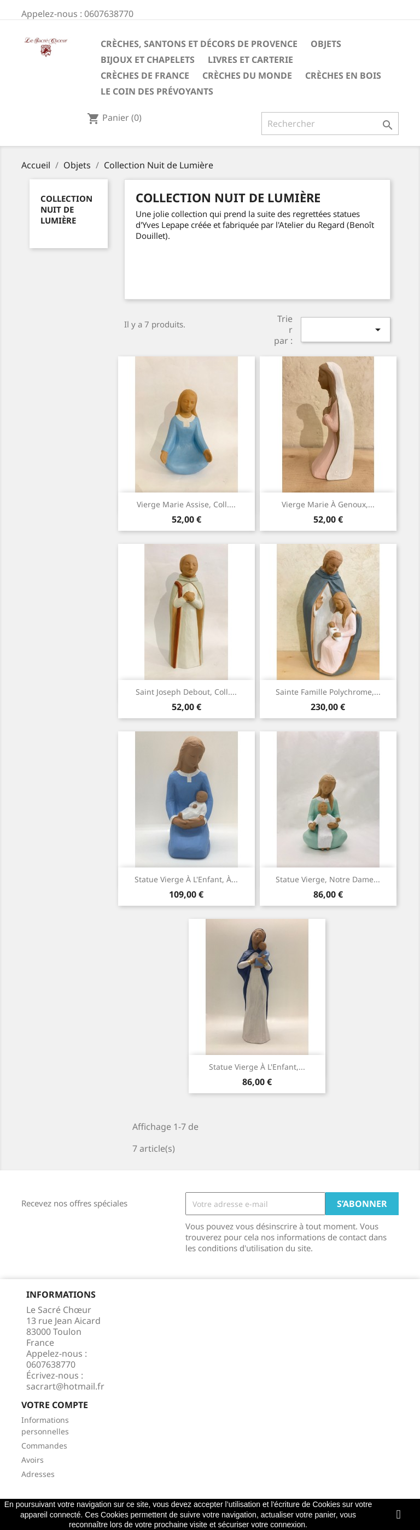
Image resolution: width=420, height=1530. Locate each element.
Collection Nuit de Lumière (66, 209)
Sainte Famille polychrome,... (328, 692)
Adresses (38, 1474)
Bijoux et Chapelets (148, 60)
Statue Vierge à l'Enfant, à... (186, 879)
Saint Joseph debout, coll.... (186, 692)
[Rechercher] (330, 123)
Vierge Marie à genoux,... (328, 504)
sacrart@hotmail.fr (65, 1386)
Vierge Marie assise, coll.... (186, 504)
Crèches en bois (343, 75)
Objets (326, 44)
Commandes (44, 1445)
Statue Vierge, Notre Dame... (328, 879)
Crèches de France (145, 75)
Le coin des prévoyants (157, 91)
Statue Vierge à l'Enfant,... (257, 1067)
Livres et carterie (250, 60)
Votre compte (54, 1405)
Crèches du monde (247, 75)
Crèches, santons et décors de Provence (199, 44)
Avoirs (32, 1460)
